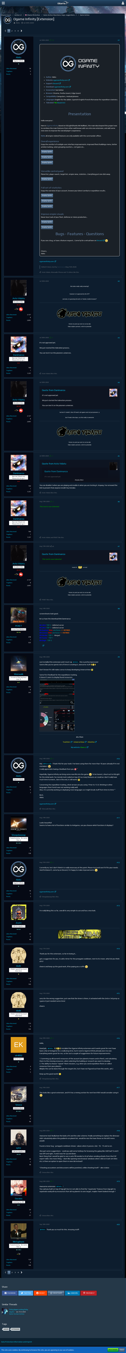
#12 (118, 862)
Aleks (18, 23)
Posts (8, 74)
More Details (113, 1350)
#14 (118, 949)
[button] (3, 3)
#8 (119, 609)
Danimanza (61, 267)
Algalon (11, 1312)
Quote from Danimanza (53, 390)
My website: (78, 747)
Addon (5, 1329)
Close (122, 1350)
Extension (15, 1329)
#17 (118, 1088)
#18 (118, 1131)
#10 (118, 759)
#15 (118, 993)
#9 (119, 657)
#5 (119, 456)
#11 (118, 818)
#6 (119, 502)
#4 (119, 382)
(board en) (61, 103)
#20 (118, 1224)
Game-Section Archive (16, 1314)
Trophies (9, 71)
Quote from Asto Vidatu (54, 463)
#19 (118, 1181)
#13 (118, 906)
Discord (56, 83)
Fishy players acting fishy (18, 1309)
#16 (118, 1038)
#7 (119, 546)
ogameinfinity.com (60, 80)
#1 (119, 40)
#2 (119, 281)
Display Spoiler (47, 151)
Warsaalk (48, 764)
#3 (119, 338)
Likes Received (11, 68)
